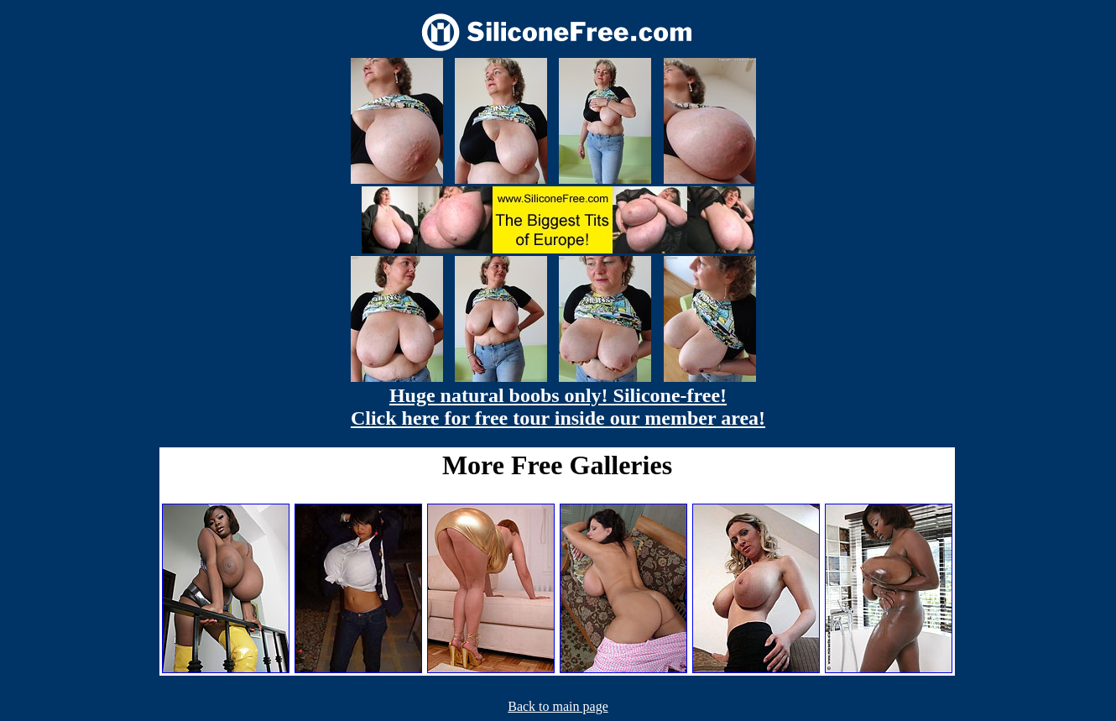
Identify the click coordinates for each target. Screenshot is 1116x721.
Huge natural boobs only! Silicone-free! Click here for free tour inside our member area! (558, 406)
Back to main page (558, 706)
